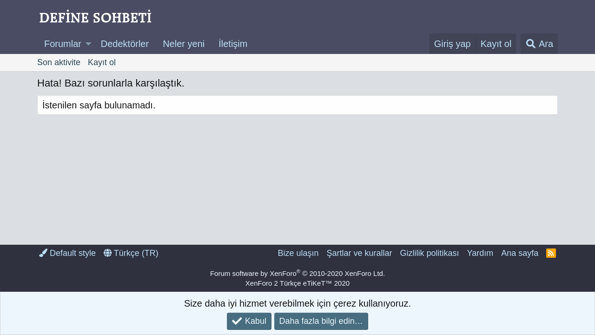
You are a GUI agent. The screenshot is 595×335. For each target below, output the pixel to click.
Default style (67, 253)
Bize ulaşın (298, 253)
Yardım (480, 253)
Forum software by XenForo (297, 273)
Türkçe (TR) (131, 253)
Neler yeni (184, 44)
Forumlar (62, 44)
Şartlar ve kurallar (359, 253)
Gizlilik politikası (429, 253)
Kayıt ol (102, 62)
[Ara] (539, 44)
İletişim (232, 44)
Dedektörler (125, 44)
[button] (88, 44)
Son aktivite (58, 62)
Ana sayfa (519, 253)
